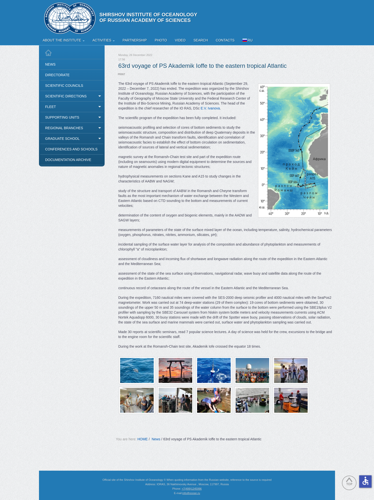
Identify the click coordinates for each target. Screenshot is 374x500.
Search (200, 40)
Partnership (135, 40)
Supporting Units (62, 117)
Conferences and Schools (71, 149)
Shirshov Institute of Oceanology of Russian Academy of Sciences (148, 17)
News (50, 64)
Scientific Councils (64, 86)
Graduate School (62, 139)
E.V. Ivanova (210, 108)
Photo (161, 40)
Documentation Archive (68, 160)
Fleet (50, 107)
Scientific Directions (66, 96)
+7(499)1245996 (192, 488)
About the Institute (64, 40)
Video (180, 40)
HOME (142, 439)
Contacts (225, 40)
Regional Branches (64, 128)
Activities (104, 40)
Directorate (57, 75)
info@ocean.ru (191, 493)
